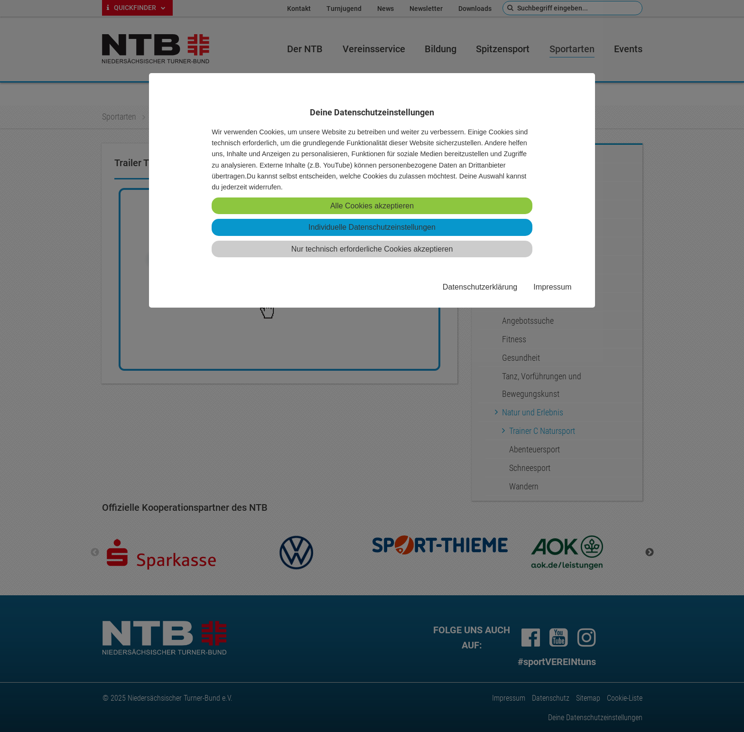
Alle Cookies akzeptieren (372, 206)
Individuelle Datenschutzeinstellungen (372, 227)
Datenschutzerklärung (480, 286)
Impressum (552, 286)
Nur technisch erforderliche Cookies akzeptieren (372, 249)
